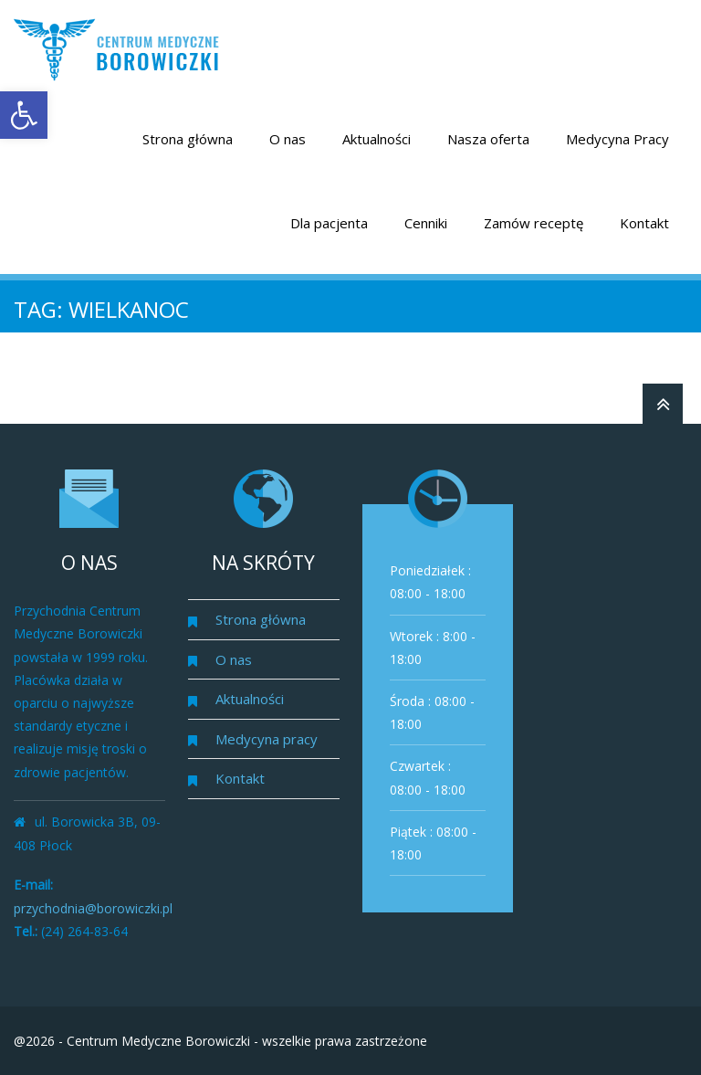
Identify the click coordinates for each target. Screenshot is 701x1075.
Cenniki (425, 223)
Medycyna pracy (266, 739)
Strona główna (187, 139)
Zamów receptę (533, 223)
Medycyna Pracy (617, 139)
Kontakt (644, 223)
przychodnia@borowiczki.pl (93, 908)
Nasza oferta (488, 139)
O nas (287, 139)
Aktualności (376, 139)
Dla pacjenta (329, 223)
